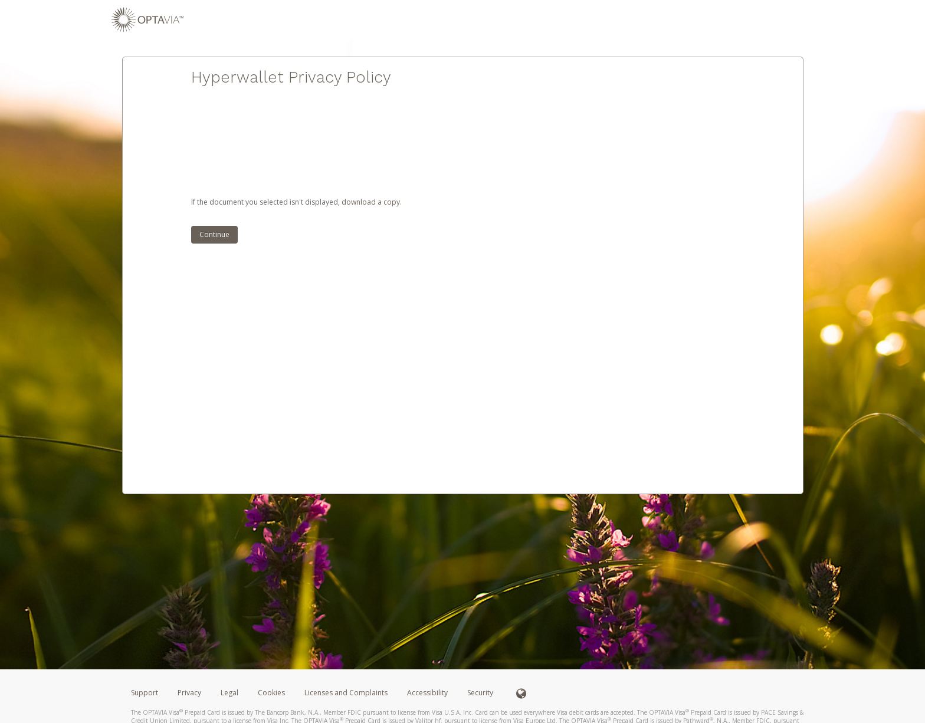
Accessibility (427, 693)
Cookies (271, 693)
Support (144, 693)
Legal (229, 693)
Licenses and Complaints (346, 693)
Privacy (189, 693)
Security (480, 693)
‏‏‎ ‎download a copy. (371, 202)
